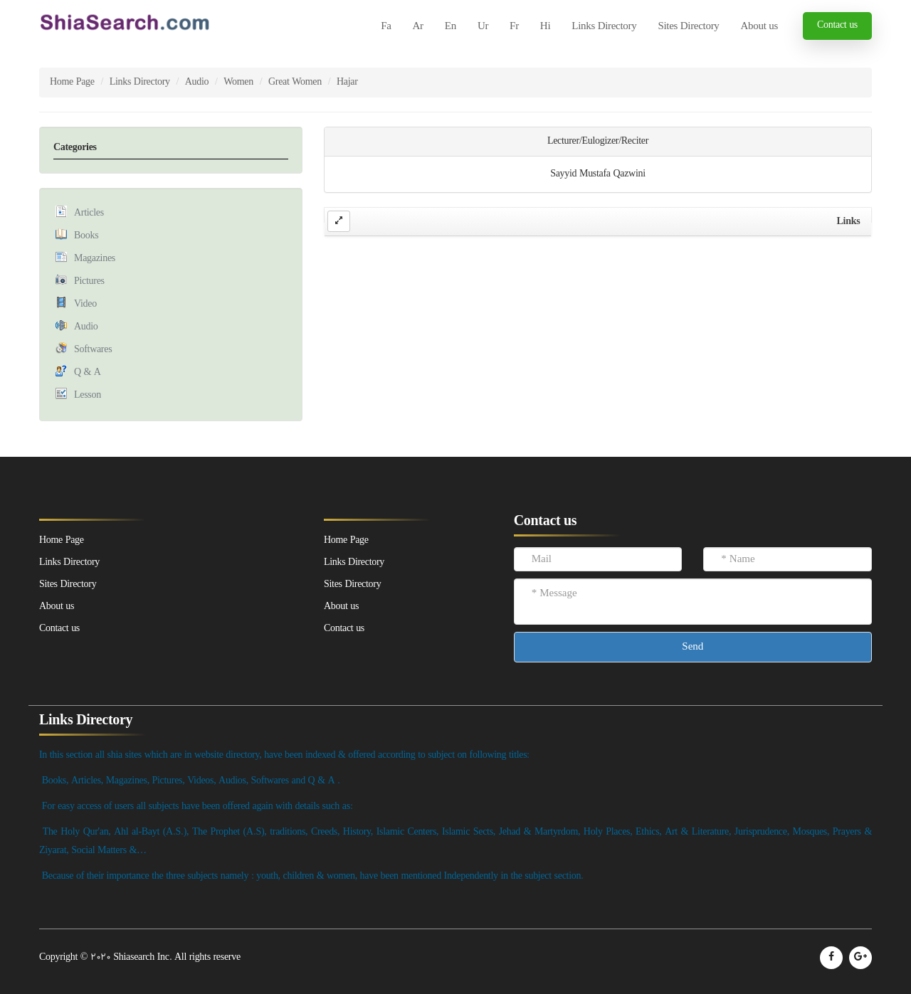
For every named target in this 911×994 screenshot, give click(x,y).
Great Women (295, 82)
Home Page (72, 82)
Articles (89, 213)
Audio (197, 82)
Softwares (93, 349)
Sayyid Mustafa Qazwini (598, 174)
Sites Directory (688, 26)
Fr (514, 26)
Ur (483, 26)
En (450, 26)
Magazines (94, 258)
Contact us (837, 25)
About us (759, 26)
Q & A (87, 372)
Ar (418, 26)
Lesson (87, 395)
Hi (545, 26)
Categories (75, 147)
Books (86, 236)
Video (85, 304)
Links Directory (604, 26)
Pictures (89, 281)
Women (238, 82)
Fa (386, 26)
